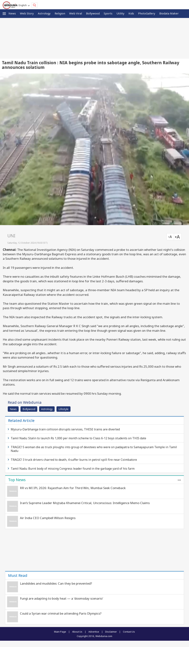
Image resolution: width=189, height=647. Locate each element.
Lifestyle (63, 409)
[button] (4, 13)
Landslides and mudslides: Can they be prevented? (56, 583)
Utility (120, 13)
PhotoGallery (146, 13)
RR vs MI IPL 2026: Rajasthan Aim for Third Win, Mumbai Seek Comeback (73, 488)
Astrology (44, 13)
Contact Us (129, 631)
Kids (131, 13)
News (12, 13)
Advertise (93, 631)
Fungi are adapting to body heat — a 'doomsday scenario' (61, 598)
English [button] (23, 5)
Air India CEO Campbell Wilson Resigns (47, 518)
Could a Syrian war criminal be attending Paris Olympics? (61, 613)
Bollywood (93, 13)
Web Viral (75, 13)
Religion (60, 13)
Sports (108, 13)
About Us (77, 631)
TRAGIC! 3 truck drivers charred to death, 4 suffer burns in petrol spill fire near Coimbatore (74, 460)
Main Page (60, 631)
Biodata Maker (169, 13)
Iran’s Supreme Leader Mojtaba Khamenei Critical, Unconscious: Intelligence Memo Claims (85, 503)
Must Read (17, 575)
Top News (17, 479)
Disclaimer (111, 631)
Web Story (27, 13)
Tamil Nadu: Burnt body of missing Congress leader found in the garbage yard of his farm (73, 469)
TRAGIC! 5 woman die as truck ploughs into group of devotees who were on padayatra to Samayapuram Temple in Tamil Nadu (94, 449)
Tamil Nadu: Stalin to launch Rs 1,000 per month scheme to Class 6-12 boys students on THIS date (78, 438)
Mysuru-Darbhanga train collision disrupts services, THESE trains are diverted (65, 429)
